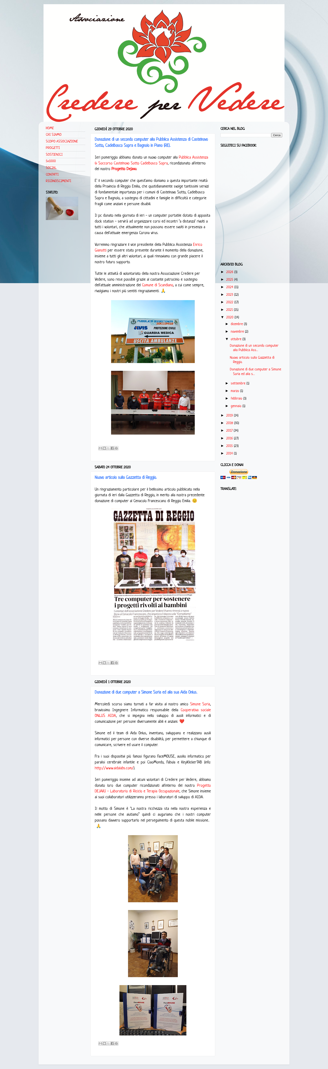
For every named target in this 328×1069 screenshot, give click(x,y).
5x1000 (51, 161)
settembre (238, 383)
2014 (230, 454)
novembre (238, 332)
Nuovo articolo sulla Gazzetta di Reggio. (126, 477)
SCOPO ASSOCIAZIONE (62, 141)
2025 (230, 280)
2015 (230, 446)
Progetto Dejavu (123, 169)
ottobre (236, 339)
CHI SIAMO (54, 135)
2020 (230, 317)
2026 (230, 272)
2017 (230, 431)
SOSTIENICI (54, 155)
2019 (230, 416)
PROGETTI (53, 148)
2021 (230, 310)
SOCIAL (51, 168)
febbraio (237, 399)
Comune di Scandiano (157, 285)
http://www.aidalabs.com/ (114, 768)
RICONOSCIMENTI (58, 181)
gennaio (236, 406)
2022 (230, 302)
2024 (230, 287)
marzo (235, 391)
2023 (230, 295)
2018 (230, 423)
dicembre (237, 324)
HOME (50, 128)
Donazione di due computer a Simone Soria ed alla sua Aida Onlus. (146, 692)
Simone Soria (200, 704)
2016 (230, 438)
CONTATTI (52, 175)
